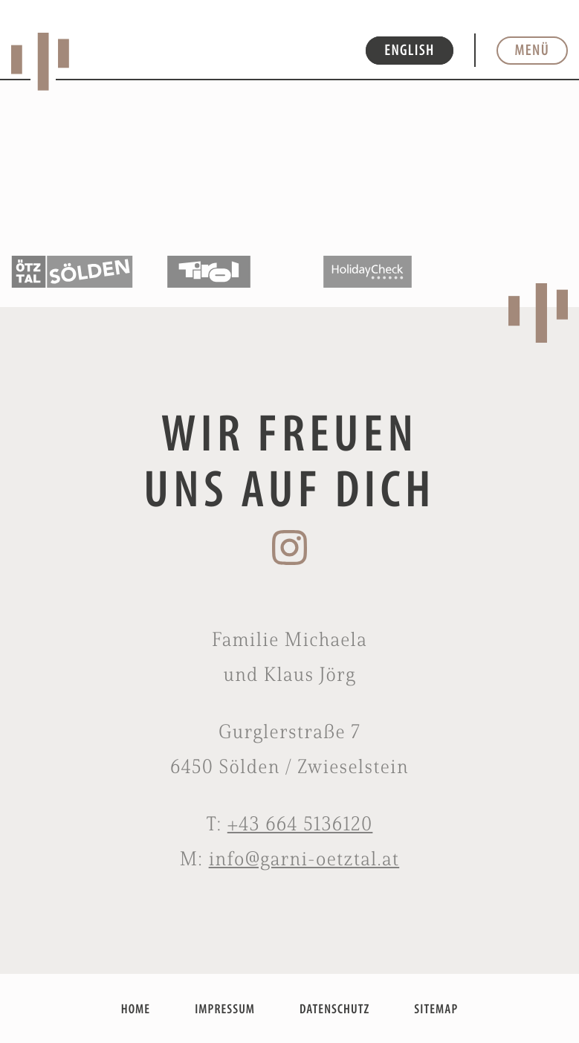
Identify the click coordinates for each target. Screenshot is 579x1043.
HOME (135, 1008)
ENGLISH (409, 49)
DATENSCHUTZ (334, 1008)
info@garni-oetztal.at (304, 859)
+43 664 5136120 (300, 824)
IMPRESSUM (225, 1008)
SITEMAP (436, 1008)
